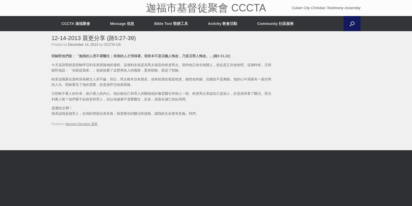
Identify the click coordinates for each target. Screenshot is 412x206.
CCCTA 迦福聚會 (76, 23)
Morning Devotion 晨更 (82, 124)
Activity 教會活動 (222, 23)
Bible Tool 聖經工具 (171, 23)
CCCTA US (112, 45)
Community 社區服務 (275, 23)
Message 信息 (122, 23)
